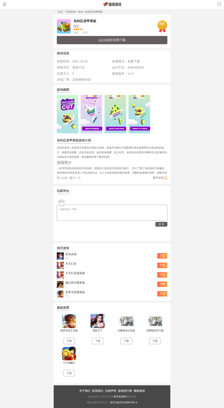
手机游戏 (70, 11)
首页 (60, 11)
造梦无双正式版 (69, 330)
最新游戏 (139, 390)
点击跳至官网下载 (112, 40)
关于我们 (84, 390)
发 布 (161, 224)
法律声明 (110, 390)
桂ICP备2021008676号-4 (123, 402)
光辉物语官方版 (155, 330)
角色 (80, 11)
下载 (162, 255)
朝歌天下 (98, 330)
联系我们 (97, 390)
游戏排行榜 (125, 390)
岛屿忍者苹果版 (84, 21)
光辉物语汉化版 (126, 330)
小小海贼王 (69, 362)
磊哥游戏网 (119, 396)
